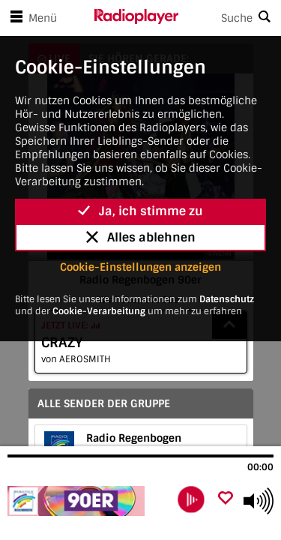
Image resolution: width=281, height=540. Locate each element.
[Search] (230, 18)
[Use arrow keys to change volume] (259, 501)
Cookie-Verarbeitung (98, 311)
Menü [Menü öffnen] (30, 18)
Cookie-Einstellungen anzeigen (140, 267)
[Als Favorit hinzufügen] (226, 499)
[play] (191, 499)
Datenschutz (226, 299)
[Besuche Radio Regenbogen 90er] (88, 501)
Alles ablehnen (141, 237)
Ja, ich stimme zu (140, 211)
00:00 (260, 467)
